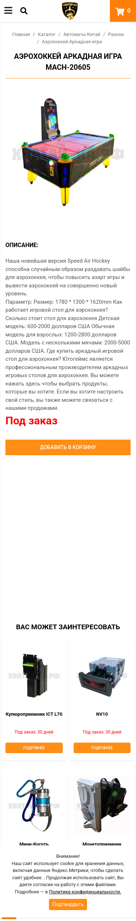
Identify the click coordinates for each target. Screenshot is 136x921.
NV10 (102, 714)
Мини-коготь (34, 844)
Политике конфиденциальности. (85, 891)
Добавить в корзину (68, 447)
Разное (116, 34)
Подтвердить (68, 904)
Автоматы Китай (81, 34)
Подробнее (34, 748)
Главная (21, 34)
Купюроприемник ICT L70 (34, 714)
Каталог (46, 34)
